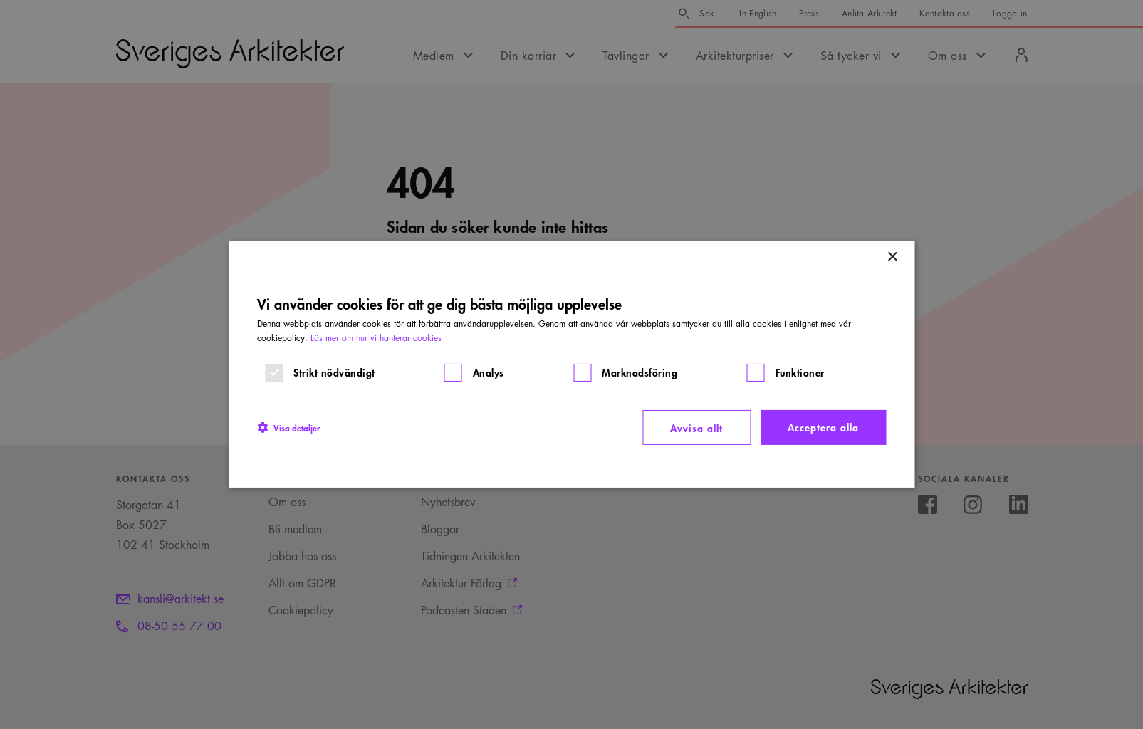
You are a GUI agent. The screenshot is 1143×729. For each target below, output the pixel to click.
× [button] (892, 257)
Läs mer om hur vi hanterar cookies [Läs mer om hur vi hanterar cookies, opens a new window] (376, 338)
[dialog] (571, 364)
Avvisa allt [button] (696, 427)
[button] (288, 427)
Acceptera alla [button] (823, 427)
